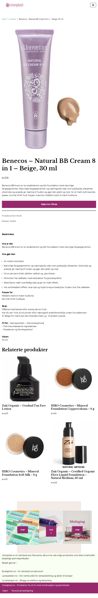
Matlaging (80, 525)
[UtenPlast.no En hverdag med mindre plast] (15, 5)
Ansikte (13, 19)
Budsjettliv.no (9, 576)
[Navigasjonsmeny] (93, 5)
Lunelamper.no (10, 585)
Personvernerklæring (22, 595)
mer (20, 533)
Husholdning (20, 525)
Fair (45, 316)
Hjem (4, 19)
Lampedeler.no (9, 580)
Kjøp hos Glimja (49, 204)
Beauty (51, 525)
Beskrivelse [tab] (8, 234)
